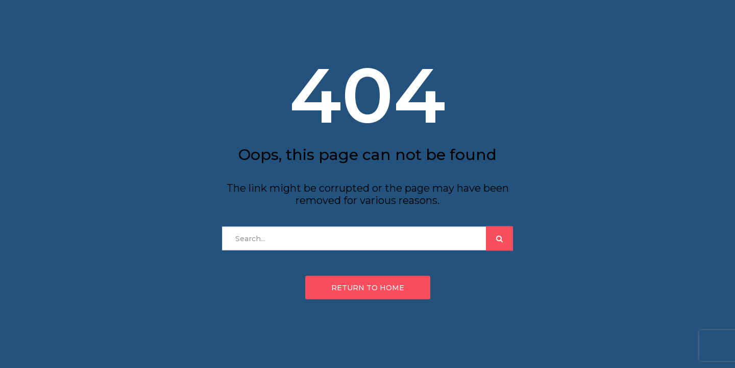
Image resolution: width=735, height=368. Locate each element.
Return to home (367, 287)
